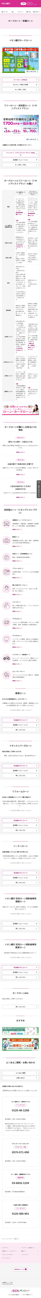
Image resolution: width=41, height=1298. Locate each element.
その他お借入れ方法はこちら (19, 247)
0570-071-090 (20, 1152)
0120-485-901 (20, 1213)
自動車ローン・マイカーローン (9, 1251)
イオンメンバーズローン (7, 1254)
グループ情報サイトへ (27, 1294)
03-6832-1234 (20, 1183)
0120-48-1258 (20, 1110)
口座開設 (23, 3)
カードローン (5, 1247)
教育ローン (23, 1251)
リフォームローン (6, 1258)
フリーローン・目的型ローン (28, 1247)
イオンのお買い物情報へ (14, 1294)
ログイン (30, 3)
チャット (35, 4)
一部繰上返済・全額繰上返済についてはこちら (31, 346)
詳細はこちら (20, 452)
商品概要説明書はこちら (19, 213)
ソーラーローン (24, 1254)
